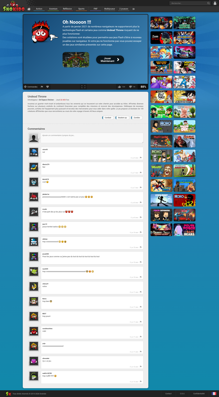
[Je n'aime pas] (133, 87)
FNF (95, 9)
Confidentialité (199, 394)
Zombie (137, 118)
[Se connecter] (215, 3)
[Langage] (214, 393)
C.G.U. (182, 394)
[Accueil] (29, 9)
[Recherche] (208, 3)
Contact (168, 394)
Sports (81, 9)
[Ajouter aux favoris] (47, 87)
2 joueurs (123, 9)
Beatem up (122, 118)
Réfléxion (67, 9)
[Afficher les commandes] (31, 87)
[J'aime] (122, 87)
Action (39, 9)
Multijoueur (109, 9)
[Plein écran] (83, 87)
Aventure (53, 9)
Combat (108, 118)
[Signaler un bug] (42, 87)
